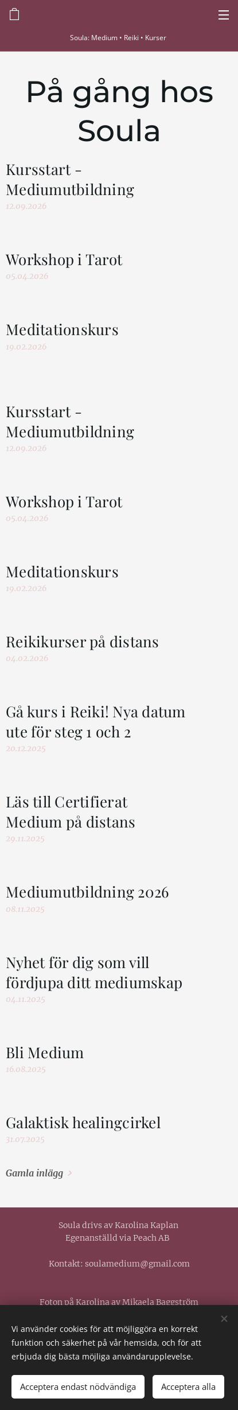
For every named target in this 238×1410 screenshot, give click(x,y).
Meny (224, 14)
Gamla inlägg (34, 1173)
